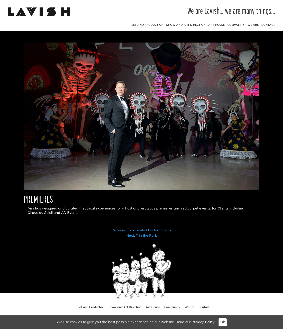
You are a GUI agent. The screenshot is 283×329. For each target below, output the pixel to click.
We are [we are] (253, 25)
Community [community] (236, 25)
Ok (222, 322)
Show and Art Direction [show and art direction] (186, 25)
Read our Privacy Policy (195, 322)
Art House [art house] (216, 25)
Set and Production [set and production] (147, 25)
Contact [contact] (268, 25)
